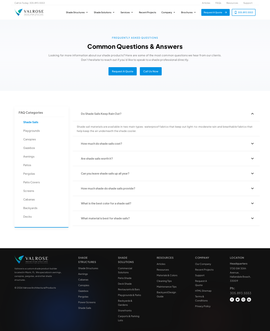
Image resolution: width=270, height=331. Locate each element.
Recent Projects (147, 12)
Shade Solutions (102, 12)
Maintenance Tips (166, 286)
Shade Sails (30, 122)
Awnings (28, 156)
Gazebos (29, 148)
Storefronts (125, 310)
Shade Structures (75, 12)
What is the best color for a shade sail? (106, 203)
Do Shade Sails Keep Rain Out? (101, 113)
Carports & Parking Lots (128, 318)
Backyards (30, 208)
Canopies (29, 139)
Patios (27, 165)
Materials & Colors (167, 275)
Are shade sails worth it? (97, 158)
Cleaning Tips (164, 280)
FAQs (218, 3)
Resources (232, 3)
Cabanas (29, 199)
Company (166, 12)
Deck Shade (125, 283)
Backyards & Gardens (125, 302)
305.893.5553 (37, 3)
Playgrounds (31, 130)
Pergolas (29, 173)
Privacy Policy (203, 306)
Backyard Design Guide (166, 294)
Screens (28, 191)
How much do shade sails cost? (101, 143)
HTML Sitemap (203, 290)
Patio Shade (125, 277)
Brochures (187, 12)
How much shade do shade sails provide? (108, 188)
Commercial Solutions (125, 270)
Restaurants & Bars (129, 289)
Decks (27, 216)
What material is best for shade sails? (105, 218)
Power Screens (87, 302)
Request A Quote (213, 12)
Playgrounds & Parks (129, 294)
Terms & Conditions (201, 298)
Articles (206, 3)
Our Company (203, 263)
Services (125, 12)
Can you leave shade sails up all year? (105, 173)
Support (247, 3)
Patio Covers (31, 182)
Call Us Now (150, 71)
